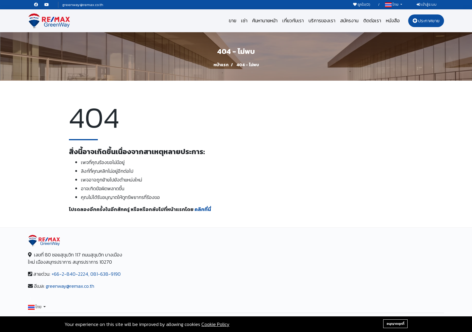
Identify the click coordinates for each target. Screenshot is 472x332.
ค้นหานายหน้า (265, 20)
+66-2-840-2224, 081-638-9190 (86, 274)
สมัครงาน (349, 20)
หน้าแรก (220, 65)
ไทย (392, 4)
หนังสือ (393, 20)
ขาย (232, 20)
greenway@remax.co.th (82, 5)
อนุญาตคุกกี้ (395, 323)
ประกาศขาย (426, 20)
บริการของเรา (322, 20)
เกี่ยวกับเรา (293, 20)
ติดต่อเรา (372, 20)
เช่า (244, 20)
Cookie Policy (215, 324)
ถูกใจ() (361, 4)
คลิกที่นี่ (202, 209)
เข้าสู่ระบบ (426, 4)
